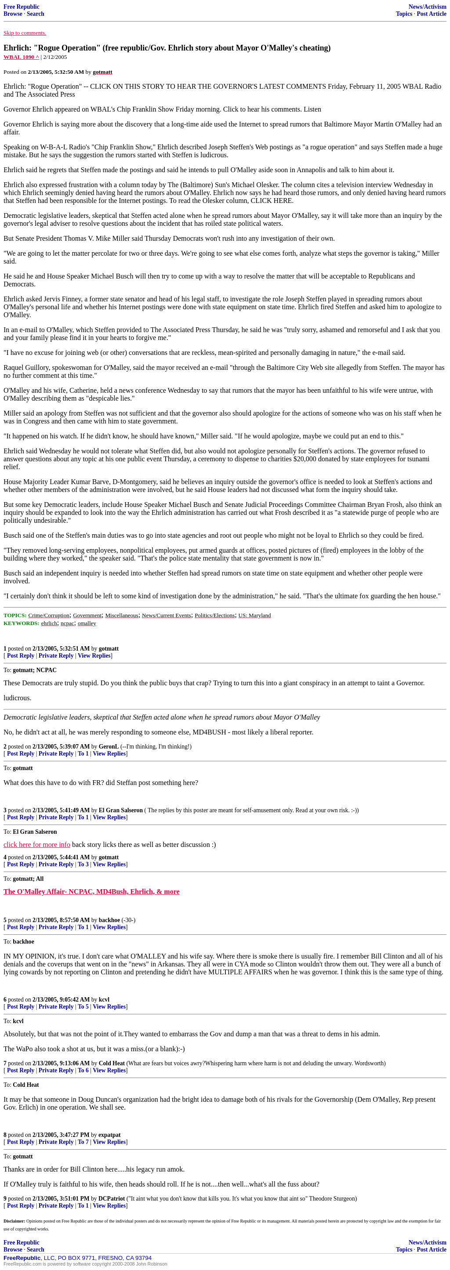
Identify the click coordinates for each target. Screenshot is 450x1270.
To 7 (83, 1142)
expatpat (109, 1135)
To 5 (83, 1006)
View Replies (94, 655)
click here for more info (37, 844)
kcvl (104, 999)
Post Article (431, 14)
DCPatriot (111, 1198)
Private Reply (56, 655)
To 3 (83, 864)
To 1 (83, 753)
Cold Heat (112, 1063)
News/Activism (427, 7)
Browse (13, 14)
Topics (404, 14)
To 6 (83, 1070)
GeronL (109, 746)
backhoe (109, 920)
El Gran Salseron (121, 810)
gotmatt (109, 648)
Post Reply (20, 655)
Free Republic (22, 7)
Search (35, 14)
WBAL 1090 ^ (21, 57)
